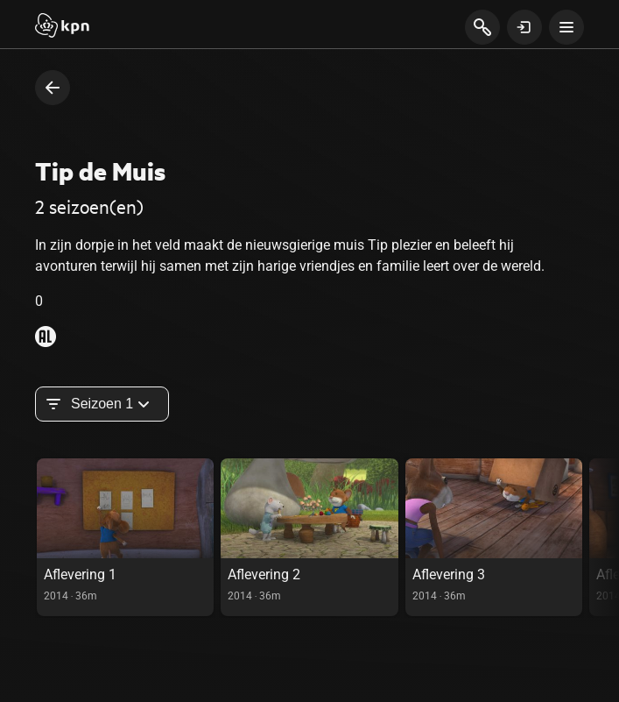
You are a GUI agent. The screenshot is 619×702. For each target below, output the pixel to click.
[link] (125, 537)
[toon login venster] (524, 27)
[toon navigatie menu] (566, 27)
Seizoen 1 (102, 404)
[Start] (62, 27)
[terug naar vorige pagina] (52, 87)
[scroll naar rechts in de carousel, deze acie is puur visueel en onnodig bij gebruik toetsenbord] (604, 537)
